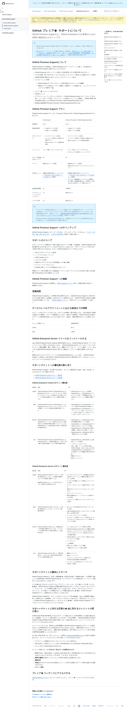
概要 (122, 705)
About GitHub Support (10, 23)
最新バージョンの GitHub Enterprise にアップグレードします (96, 20)
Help (74, 705)
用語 (45, 705)
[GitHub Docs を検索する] (112, 11)
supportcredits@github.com (75, 635)
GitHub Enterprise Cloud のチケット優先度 (48, 375)
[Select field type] (83, 11)
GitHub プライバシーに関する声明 (81, 51)
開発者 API (101, 705)
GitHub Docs (10, 3)
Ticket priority (7, 28)
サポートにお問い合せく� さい (42, 697)
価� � (94, 705)
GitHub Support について (60, 300)
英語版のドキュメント (114, 3)
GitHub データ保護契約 (45, 53)
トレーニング (109, 705)
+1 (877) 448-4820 (57, 234)
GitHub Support (7, 14)
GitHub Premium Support (11, 25)
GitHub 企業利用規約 (74, 53)
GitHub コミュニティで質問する (42, 694)
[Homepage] (79, 706)
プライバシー (52, 705)
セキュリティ (61, 705)
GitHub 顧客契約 (85, 53)
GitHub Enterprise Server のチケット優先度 (49, 378)
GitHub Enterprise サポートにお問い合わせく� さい (62, 21)
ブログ (117, 705)
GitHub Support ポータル (65, 283)
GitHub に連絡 (86, 705)
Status (68, 705)
